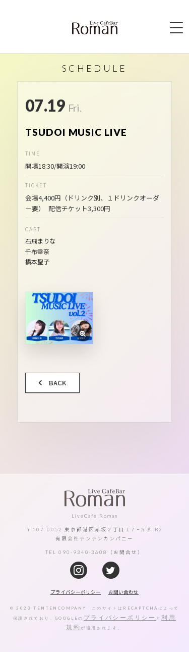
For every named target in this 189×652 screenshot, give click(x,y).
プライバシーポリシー (120, 617)
